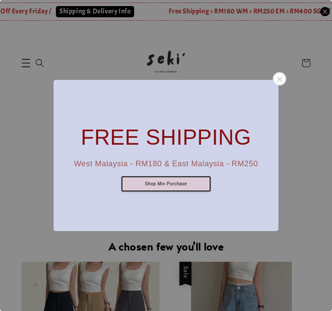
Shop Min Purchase (166, 184)
